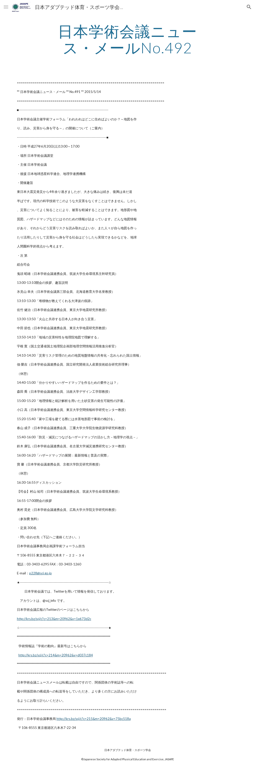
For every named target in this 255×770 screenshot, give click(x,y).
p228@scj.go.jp (40, 573)
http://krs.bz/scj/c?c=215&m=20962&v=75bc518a (94, 719)
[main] (127, 39)
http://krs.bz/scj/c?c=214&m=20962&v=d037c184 (55, 655)
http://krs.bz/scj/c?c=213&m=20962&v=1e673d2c (54, 619)
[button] (6, 7)
